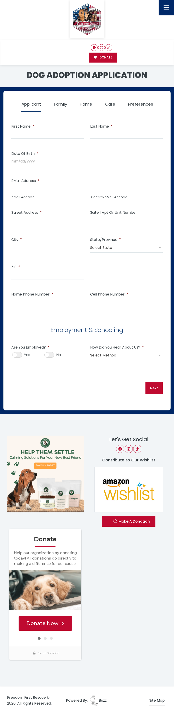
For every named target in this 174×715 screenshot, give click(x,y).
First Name (22, 126)
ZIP (15, 267)
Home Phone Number (32, 294)
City (16, 240)
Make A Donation (131, 521)
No (58, 354)
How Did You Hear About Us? (117, 347)
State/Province (105, 240)
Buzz (98, 700)
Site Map (157, 700)
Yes (27, 354)
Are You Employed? (30, 347)
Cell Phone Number (109, 294)
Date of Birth (24, 153)
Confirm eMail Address (109, 197)
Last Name (101, 126)
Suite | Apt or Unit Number (113, 212)
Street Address (26, 212)
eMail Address (25, 181)
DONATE (103, 57)
